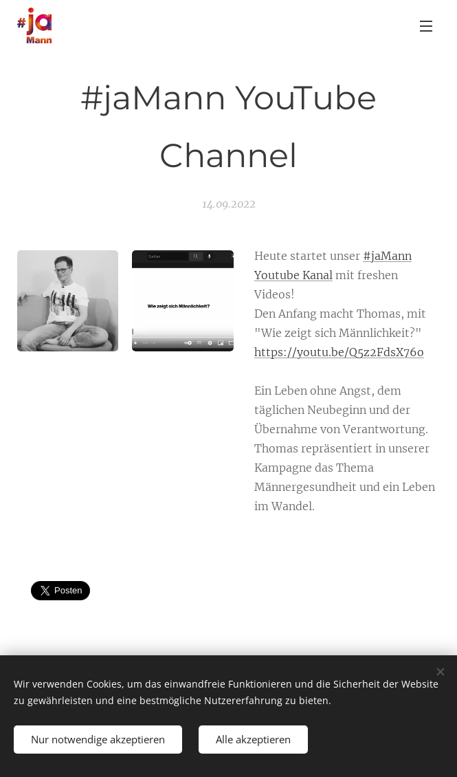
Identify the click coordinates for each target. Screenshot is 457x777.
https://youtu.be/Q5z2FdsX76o (339, 352)
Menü (426, 26)
